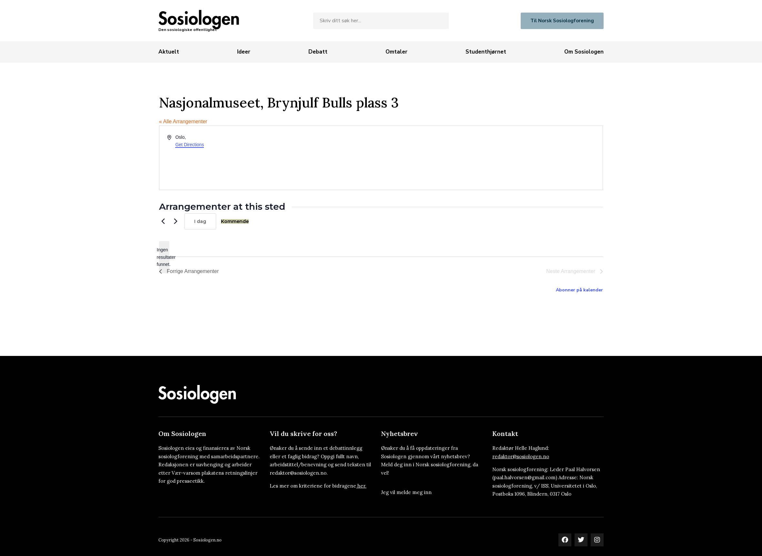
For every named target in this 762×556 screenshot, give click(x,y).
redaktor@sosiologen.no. (299, 473)
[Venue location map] (491, 158)
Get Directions (189, 144)
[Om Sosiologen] (584, 52)
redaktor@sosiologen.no (520, 456)
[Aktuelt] (168, 52)
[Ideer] (243, 52)
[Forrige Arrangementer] (163, 221)
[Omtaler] (396, 52)
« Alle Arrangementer (183, 121)
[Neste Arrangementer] (175, 221)
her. (361, 486)
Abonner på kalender (579, 290)
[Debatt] (317, 52)
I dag (200, 221)
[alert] (164, 257)
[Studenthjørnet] (486, 52)
